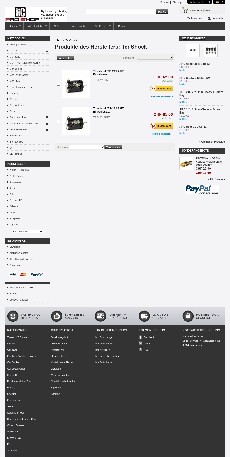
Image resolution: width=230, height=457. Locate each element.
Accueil (13, 27)
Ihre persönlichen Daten (108, 356)
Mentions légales (19, 253)
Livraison (15, 246)
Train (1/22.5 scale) (20, 44)
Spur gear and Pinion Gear (24, 123)
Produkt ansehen (161, 96)
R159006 (184, 98)
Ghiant (13, 212)
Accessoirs (16, 135)
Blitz (12, 194)
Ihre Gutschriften (104, 343)
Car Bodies (16, 68)
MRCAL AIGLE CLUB (21, 287)
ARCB (13, 293)
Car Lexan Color (19, 75)
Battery (14, 93)
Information (16, 240)
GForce (14, 206)
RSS (146, 349)
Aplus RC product (19, 170)
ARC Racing (17, 176)
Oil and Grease (18, 129)
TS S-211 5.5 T (101, 117)
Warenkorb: (200, 10)
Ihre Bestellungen (104, 337)
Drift (12, 147)
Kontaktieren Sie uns (62, 362)
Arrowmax (15, 182)
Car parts (15, 56)
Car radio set (17, 105)
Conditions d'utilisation (22, 259)
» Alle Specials (216, 179)
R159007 (184, 81)
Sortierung (128, 57)
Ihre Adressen (102, 349)
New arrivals (78, 26)
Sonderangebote (195, 150)
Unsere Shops (59, 356)
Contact (122, 26)
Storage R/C (17, 141)
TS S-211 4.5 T (101, 80)
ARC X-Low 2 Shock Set (194, 78)
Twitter (147, 343)
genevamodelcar (19, 299)
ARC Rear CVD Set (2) (193, 126)
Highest (14, 224)
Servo (13, 111)
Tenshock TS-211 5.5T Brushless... (108, 110)
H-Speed (15, 218)
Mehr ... (183, 70)
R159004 (184, 130)
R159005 (184, 115)
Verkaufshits (57, 349)
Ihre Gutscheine (103, 362)
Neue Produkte (193, 38)
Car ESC (15, 81)
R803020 (184, 67)
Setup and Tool (18, 117)
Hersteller (16, 163)
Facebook (149, 337)
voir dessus (196, 345)
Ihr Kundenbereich (111, 330)
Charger (14, 99)
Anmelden (219, 18)
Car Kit (14, 50)
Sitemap (176, 2)
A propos (15, 265)
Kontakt (164, 2)
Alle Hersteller (35, 27)
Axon (12, 188)
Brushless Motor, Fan (21, 87)
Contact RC (16, 200)
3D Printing (101, 27)
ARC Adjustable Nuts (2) (194, 63)
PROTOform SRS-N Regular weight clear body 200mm (209, 161)
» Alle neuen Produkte (212, 141)
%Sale (57, 26)
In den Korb (162, 88)
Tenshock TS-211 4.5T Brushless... (108, 72)
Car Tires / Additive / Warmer (25, 62)
